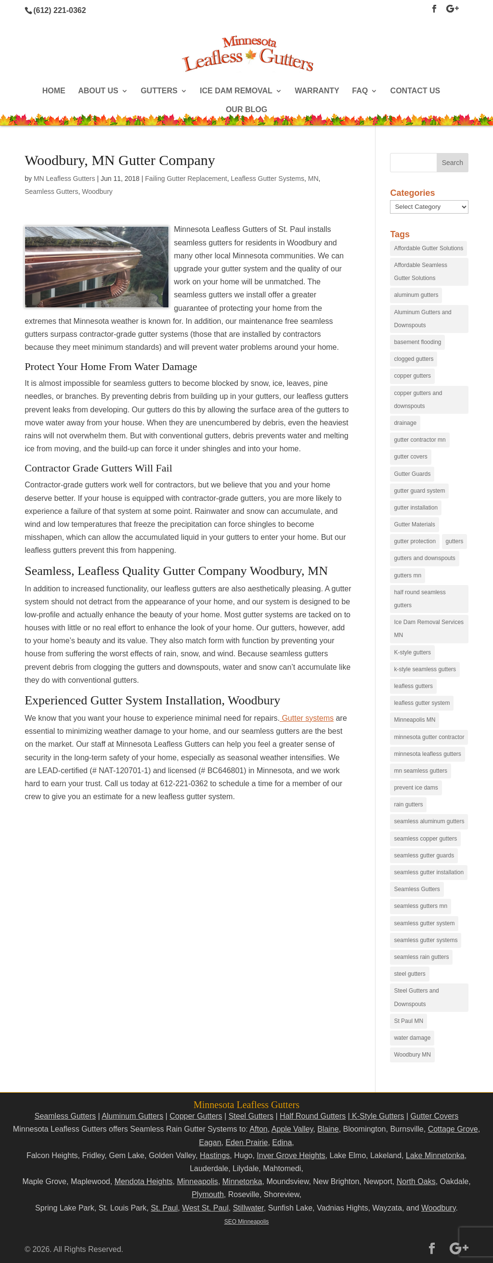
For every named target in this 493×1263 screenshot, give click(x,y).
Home (53, 91)
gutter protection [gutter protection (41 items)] (415, 541)
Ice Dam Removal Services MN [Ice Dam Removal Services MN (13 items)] (429, 628)
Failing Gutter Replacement (186, 178)
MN (313, 178)
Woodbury (97, 191)
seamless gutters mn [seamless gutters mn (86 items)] (420, 906)
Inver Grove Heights (291, 1155)
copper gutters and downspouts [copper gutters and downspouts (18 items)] (418, 399)
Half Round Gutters (313, 1116)
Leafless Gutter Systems (268, 178)
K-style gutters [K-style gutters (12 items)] (412, 652)
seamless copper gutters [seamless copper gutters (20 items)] (425, 838)
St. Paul (164, 1208)
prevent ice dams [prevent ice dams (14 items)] (416, 787)
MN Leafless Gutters (64, 178)
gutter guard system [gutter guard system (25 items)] (419, 490)
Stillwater (248, 1208)
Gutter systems (307, 718)
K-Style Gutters (377, 1116)
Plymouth (208, 1194)
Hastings (215, 1155)
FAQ (360, 91)
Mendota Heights (144, 1181)
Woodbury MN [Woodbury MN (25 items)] (412, 1054)
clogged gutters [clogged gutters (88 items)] (413, 359)
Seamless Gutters (51, 191)
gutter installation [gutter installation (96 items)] (416, 507)
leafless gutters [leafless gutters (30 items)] (413, 686)
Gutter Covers (435, 1116)
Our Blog (246, 110)
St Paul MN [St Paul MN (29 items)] (408, 1021)
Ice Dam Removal (236, 91)
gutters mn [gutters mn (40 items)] (407, 575)
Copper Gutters (195, 1116)
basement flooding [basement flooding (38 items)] (417, 342)
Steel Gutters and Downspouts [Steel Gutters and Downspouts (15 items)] (416, 997)
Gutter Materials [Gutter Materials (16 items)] (414, 524)
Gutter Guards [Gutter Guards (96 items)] (412, 474)
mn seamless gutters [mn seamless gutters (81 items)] (420, 770)
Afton (258, 1129)
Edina (282, 1142)
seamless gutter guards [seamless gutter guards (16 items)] (424, 855)
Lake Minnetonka (435, 1155)
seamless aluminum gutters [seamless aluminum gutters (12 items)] (429, 821)
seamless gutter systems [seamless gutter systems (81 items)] (425, 940)
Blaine (327, 1129)
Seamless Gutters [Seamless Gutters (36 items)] (417, 889)
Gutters (159, 91)
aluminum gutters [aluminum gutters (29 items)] (416, 295)
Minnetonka (242, 1181)
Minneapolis (197, 1181)
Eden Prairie (246, 1142)
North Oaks (416, 1181)
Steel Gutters (251, 1116)
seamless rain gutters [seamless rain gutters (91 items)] (421, 957)
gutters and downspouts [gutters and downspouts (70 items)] (424, 558)
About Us (98, 91)
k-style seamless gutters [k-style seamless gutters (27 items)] (425, 669)
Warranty (317, 91)
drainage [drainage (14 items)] (405, 423)
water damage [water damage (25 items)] (412, 1037)
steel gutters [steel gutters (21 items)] (409, 973)
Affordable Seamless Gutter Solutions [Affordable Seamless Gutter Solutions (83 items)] (420, 271)
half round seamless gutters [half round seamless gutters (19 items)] (419, 599)
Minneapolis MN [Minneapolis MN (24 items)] (414, 719)
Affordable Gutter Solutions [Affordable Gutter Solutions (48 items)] (428, 248)
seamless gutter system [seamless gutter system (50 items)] (424, 923)
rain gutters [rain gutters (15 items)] (408, 804)
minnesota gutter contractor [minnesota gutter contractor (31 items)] (429, 737)
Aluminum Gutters (132, 1116)
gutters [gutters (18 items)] (455, 541)
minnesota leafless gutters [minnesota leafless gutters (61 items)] (427, 754)
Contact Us (415, 91)
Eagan (210, 1142)
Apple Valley (292, 1129)
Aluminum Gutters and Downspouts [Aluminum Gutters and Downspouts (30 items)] (422, 319)
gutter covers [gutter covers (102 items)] (410, 456)
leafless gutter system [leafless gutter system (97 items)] (422, 703)
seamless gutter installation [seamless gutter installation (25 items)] (429, 872)
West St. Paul (205, 1208)
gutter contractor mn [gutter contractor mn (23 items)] (419, 439)
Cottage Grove (453, 1129)
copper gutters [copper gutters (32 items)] (412, 375)
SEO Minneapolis (246, 1221)
